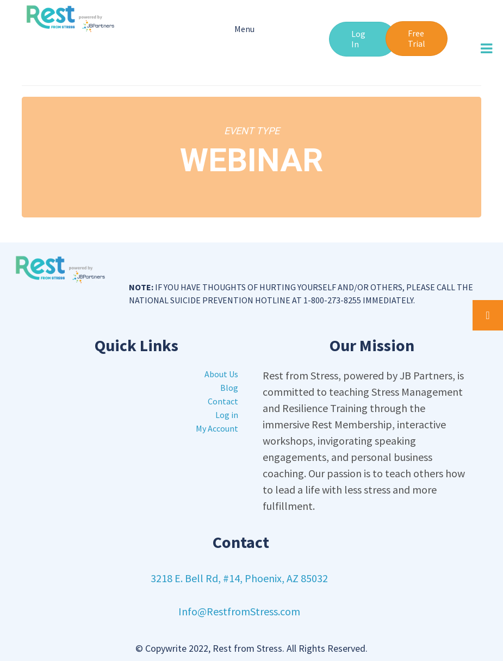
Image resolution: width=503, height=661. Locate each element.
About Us (221, 374)
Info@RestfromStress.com (239, 611)
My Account (217, 428)
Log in (226, 414)
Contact (223, 401)
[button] (362, 39)
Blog (229, 387)
